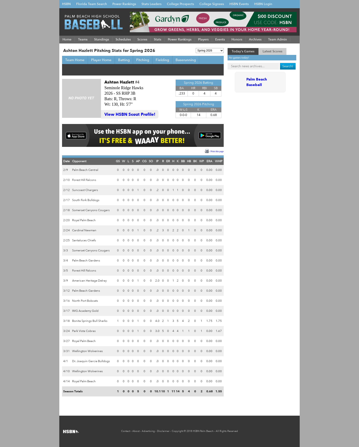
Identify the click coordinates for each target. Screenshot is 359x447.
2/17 (66, 200)
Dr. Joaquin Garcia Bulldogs (91, 361)
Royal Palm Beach (84, 220)
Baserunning (186, 60)
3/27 (66, 341)
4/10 (66, 371)
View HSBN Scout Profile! (129, 114)
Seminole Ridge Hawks (123, 88)
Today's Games (243, 51)
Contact (125, 431)
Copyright (177, 431)
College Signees (211, 4)
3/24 (66, 331)
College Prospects (180, 4)
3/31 (66, 351)
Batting (124, 60)
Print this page (217, 151)
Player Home (101, 60)
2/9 (65, 170)
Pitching (142, 60)
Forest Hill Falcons (84, 180)
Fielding (162, 60)
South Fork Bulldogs (85, 200)
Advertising (148, 431)
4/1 (65, 361)
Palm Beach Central (85, 170)
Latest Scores (272, 51)
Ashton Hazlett (119, 82)
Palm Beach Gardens (86, 261)
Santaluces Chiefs (84, 240)
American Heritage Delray (89, 281)
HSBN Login (263, 4)
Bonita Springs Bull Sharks (89, 321)
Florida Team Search (91, 4)
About (135, 431)
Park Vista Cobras (84, 331)
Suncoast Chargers (85, 190)
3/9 (65, 281)
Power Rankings (124, 4)
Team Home (74, 60)
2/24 (66, 230)
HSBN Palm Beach (203, 431)
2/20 (66, 220)
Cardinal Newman (84, 230)
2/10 (66, 180)
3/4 (65, 261)
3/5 (65, 271)
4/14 (66, 381)
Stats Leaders (151, 4)
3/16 (66, 301)
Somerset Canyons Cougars (91, 210)
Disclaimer (163, 431)
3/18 (66, 321)
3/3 (65, 250)
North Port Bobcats (85, 301)
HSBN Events (239, 4)
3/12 (66, 291)
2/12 (66, 190)
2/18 (66, 210)
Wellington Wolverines (87, 351)
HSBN (66, 4)
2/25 (66, 240)
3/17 (66, 311)
